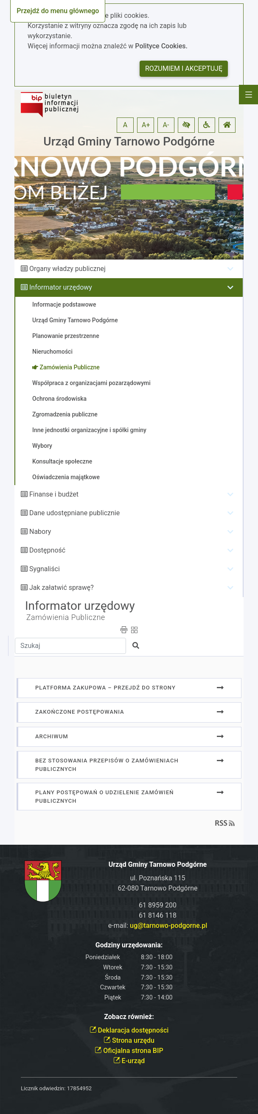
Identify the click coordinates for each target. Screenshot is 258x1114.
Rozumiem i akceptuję (183, 68)
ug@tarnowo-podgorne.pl (168, 925)
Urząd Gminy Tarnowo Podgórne (128, 141)
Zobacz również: (129, 1017)
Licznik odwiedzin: (43, 1088)
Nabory (40, 532)
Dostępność (47, 550)
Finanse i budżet (54, 494)
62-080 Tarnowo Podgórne (158, 888)
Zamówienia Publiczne (65, 617)
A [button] (125, 125)
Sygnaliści (44, 569)
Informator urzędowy (60, 287)
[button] (186, 125)
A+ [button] (146, 125)
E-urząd (129, 1061)
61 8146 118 (158, 915)
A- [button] (166, 125)
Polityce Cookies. (161, 46)
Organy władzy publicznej (67, 269)
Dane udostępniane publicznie (74, 513)
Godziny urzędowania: (129, 945)
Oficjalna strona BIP (129, 1051)
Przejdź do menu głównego (58, 11)
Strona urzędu (129, 1040)
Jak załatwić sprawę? (61, 588)
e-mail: (157, 925)
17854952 (79, 1088)
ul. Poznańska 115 (157, 878)
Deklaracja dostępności (129, 1030)
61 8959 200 (158, 905)
